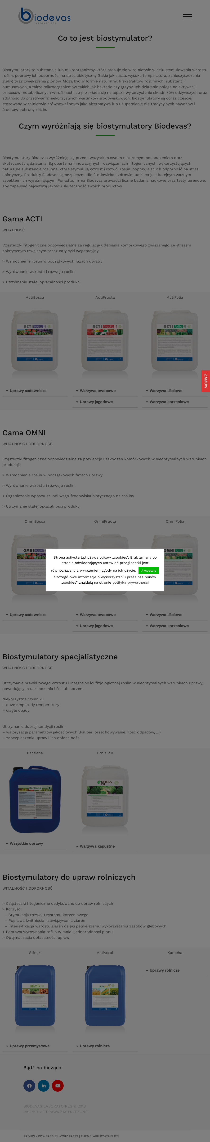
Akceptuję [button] (148, 570)
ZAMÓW (206, 381)
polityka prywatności (130, 582)
